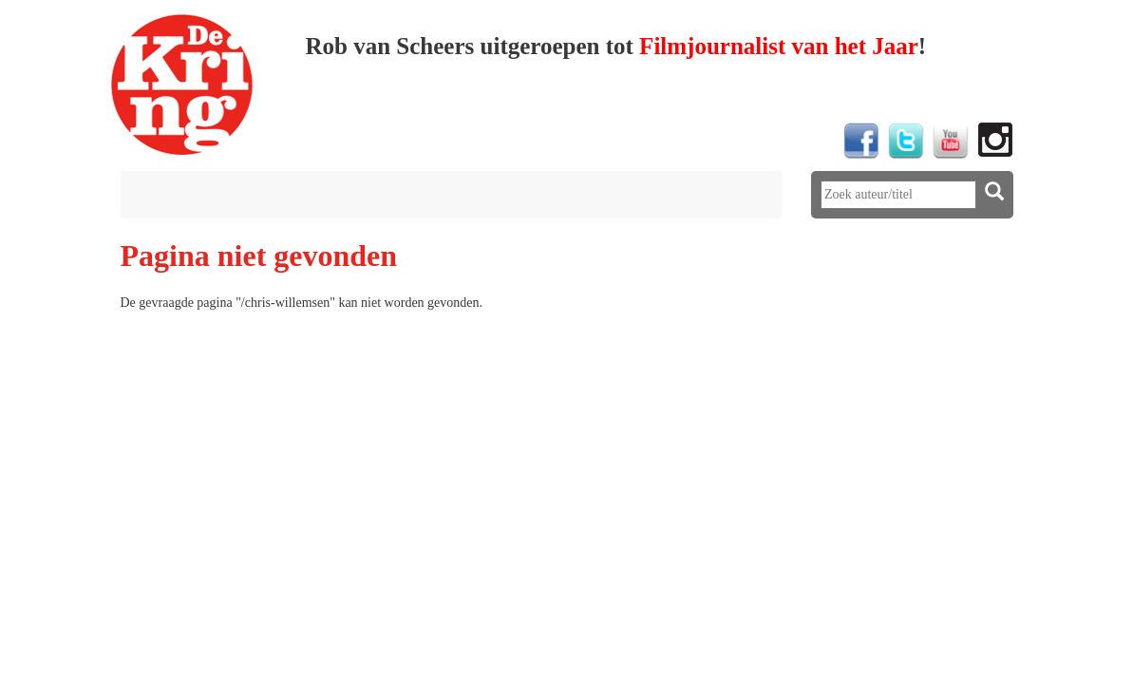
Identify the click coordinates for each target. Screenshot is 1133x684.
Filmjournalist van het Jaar (778, 46)
